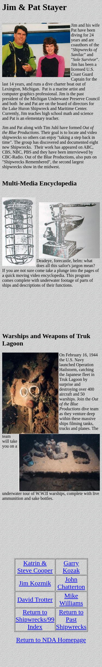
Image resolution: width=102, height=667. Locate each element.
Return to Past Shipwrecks (71, 619)
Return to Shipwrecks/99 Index (35, 619)
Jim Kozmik (35, 583)
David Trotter (34, 599)
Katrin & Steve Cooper (35, 566)
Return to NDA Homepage (51, 639)
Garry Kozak (71, 566)
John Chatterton (71, 583)
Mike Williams (71, 599)
